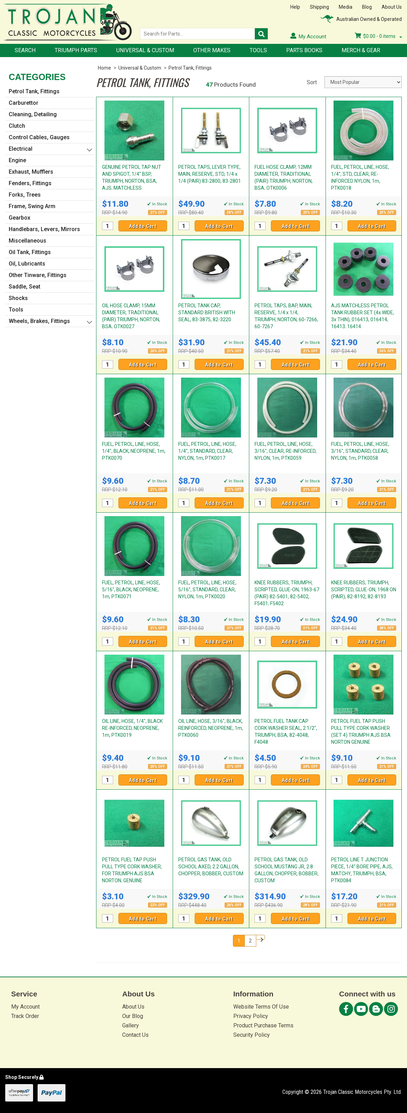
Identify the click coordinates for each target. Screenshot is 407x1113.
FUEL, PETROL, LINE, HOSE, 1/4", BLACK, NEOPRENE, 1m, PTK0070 (133, 451)
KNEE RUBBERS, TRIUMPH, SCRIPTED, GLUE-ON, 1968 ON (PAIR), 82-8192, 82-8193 (363, 589)
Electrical (20, 148)
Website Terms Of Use (261, 1006)
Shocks (18, 298)
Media (345, 7)
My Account (25, 1006)
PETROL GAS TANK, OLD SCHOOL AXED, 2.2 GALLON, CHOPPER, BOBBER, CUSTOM (210, 866)
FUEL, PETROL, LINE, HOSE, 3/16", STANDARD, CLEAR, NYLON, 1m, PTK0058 (360, 451)
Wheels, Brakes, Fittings (39, 321)
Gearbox (19, 217)
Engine (17, 160)
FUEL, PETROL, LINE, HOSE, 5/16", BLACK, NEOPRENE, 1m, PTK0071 (131, 589)
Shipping (319, 7)
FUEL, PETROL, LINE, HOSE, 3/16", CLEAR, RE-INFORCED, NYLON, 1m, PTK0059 (285, 451)
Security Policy (251, 1035)
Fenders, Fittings (30, 183)
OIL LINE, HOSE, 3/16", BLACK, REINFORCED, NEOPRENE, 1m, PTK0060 (210, 728)
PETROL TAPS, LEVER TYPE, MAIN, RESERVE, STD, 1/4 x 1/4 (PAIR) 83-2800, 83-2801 (209, 174)
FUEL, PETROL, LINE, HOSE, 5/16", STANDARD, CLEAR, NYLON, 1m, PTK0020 (207, 589)
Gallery (130, 1025)
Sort (312, 82)
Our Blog (132, 1016)
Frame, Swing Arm (32, 206)
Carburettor (23, 103)
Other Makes (211, 50)
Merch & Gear (361, 50)
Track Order (25, 1016)
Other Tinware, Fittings (37, 275)
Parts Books (304, 50)
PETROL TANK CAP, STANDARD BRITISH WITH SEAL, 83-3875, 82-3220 (206, 312)
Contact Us (135, 1035)
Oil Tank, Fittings (30, 252)
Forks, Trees (25, 194)
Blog (367, 7)
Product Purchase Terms (263, 1025)
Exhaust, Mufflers (31, 171)
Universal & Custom (145, 50)
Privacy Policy (250, 1016)
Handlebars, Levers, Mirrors (44, 229)
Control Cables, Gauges (39, 137)
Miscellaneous (27, 240)
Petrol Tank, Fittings (190, 68)
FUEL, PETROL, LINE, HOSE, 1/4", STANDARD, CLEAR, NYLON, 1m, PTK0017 (207, 451)
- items (378, 36)
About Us (392, 7)
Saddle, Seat (24, 286)
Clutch (17, 126)
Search (25, 50)
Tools (258, 50)
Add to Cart (143, 226)
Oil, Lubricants (27, 263)
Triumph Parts (76, 50)
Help (295, 7)
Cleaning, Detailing (33, 114)
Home (104, 68)
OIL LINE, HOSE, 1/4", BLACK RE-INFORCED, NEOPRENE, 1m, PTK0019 (132, 728)
